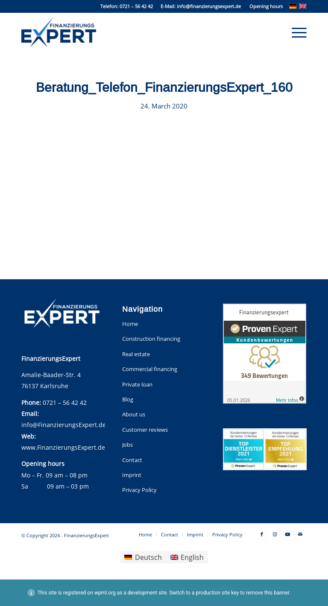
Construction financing (151, 339)
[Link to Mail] (300, 534)
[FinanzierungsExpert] (58, 32)
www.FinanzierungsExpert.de (63, 447)
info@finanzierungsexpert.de (209, 6)
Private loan (137, 384)
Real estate (136, 354)
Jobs (127, 444)
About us (133, 414)
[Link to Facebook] (261, 534)
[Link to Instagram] (274, 534)
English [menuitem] (192, 557)
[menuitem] (264, 6)
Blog (127, 399)
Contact (132, 460)
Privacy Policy (139, 490)
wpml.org (105, 593)
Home (130, 324)
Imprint (131, 475)
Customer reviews (145, 429)
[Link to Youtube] (287, 534)
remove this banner (268, 593)
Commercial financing (149, 369)
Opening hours (266, 6)
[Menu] (295, 32)
